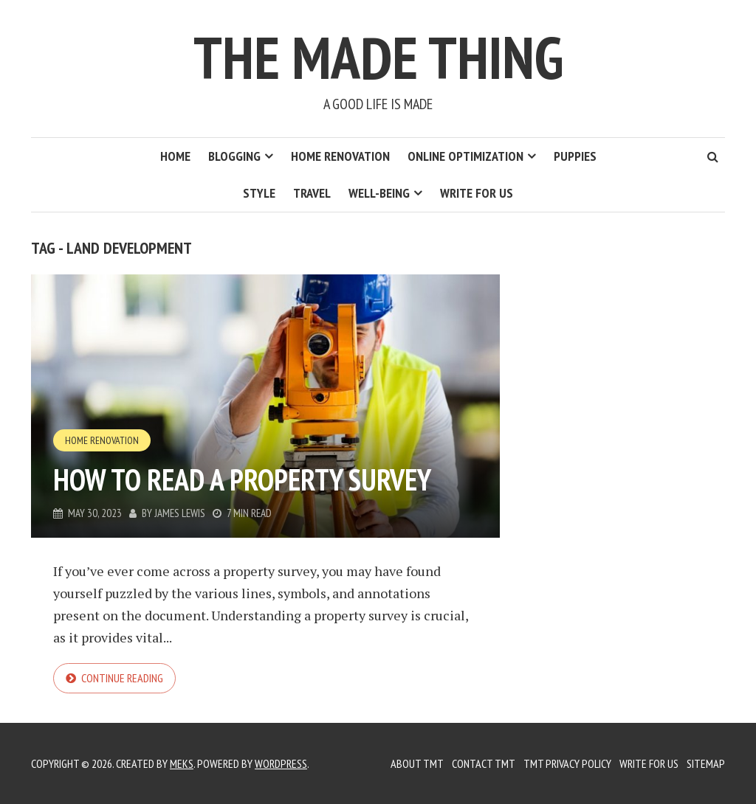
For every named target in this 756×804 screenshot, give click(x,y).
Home (175, 156)
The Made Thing (378, 57)
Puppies (575, 156)
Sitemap (706, 763)
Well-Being (379, 192)
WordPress (281, 763)
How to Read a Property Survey (242, 479)
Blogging (234, 156)
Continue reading (122, 677)
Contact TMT (483, 763)
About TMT (417, 763)
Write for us (476, 192)
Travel (312, 192)
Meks (181, 763)
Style (259, 192)
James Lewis (179, 513)
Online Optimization (465, 156)
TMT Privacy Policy (567, 763)
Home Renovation (340, 156)
